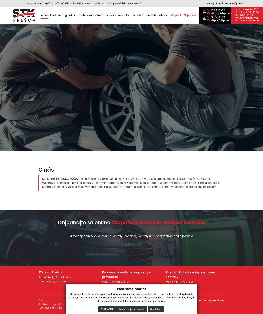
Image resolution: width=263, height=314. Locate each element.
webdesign (199, 300)
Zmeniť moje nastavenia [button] (131, 309)
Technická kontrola (50, 308)
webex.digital (216, 300)
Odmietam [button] (155, 309)
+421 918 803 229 (120, 282)
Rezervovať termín (42, 3)
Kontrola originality (50, 304)
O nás (42, 300)
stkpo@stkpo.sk (56, 281)
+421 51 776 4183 (183, 282)
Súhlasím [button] (107, 309)
